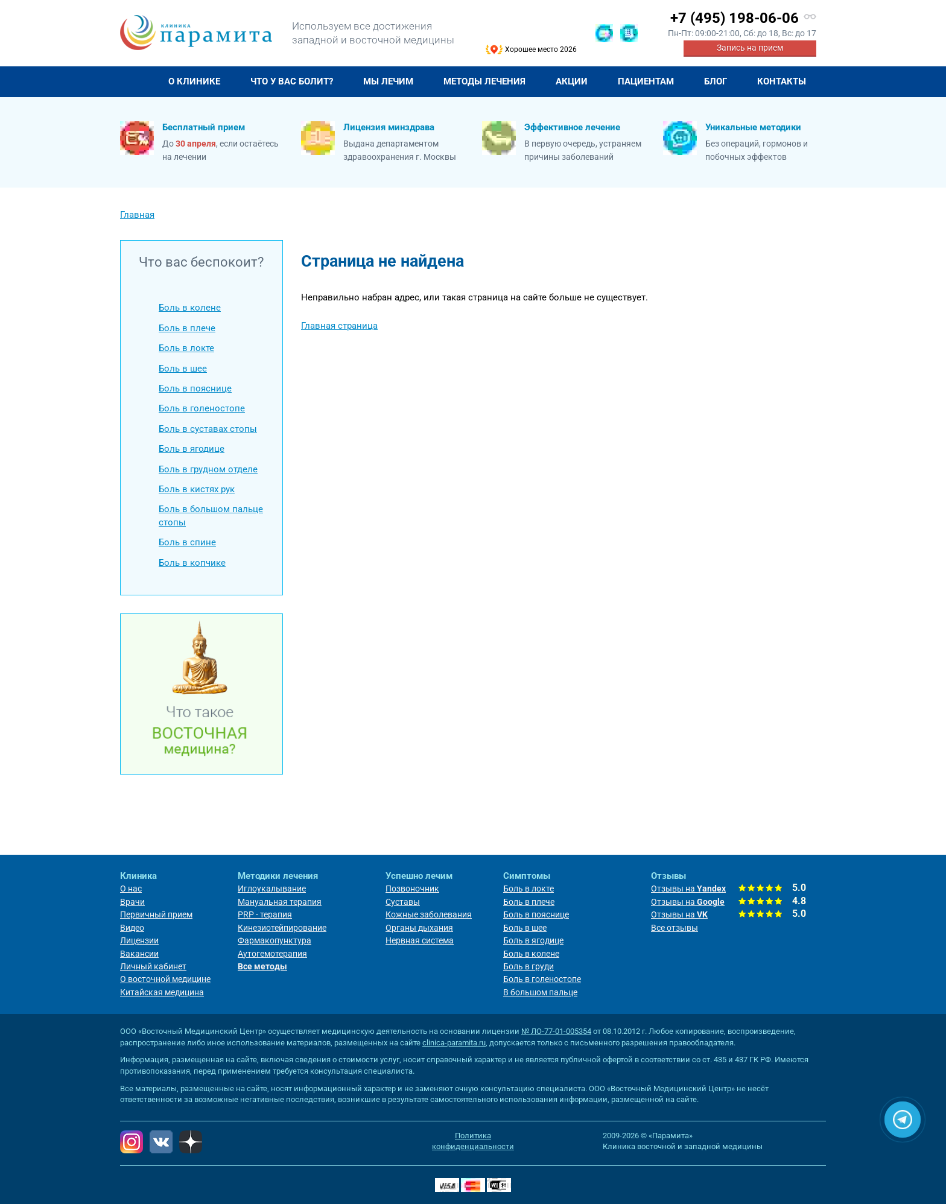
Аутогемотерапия (272, 953)
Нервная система (420, 940)
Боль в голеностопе (202, 408)
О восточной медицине (165, 979)
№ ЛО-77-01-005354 (556, 1031)
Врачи (132, 902)
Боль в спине (187, 542)
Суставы (403, 902)
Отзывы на (688, 888)
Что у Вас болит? (291, 81)
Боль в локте (186, 348)
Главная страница (339, 325)
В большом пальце (540, 992)
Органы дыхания (419, 928)
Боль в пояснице (195, 388)
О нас (131, 888)
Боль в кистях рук (197, 489)
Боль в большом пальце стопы (211, 515)
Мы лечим (388, 81)
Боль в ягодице (191, 448)
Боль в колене (190, 307)
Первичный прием (156, 914)
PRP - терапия (265, 914)
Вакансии (139, 953)
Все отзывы (674, 928)
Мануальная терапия (280, 902)
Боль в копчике (192, 562)
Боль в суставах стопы (208, 428)
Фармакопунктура (274, 940)
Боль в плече (187, 328)
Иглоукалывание (272, 888)
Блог (715, 81)
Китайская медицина (162, 992)
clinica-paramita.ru (454, 1042)
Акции (572, 81)
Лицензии (139, 940)
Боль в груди (528, 966)
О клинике (194, 81)
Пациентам (646, 81)
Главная (136, 81)
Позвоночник (412, 888)
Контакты (781, 81)
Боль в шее (183, 368)
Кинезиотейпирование (282, 928)
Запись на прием (750, 47)
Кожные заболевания (429, 914)
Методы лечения (484, 81)
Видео (132, 928)
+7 (734, 18)
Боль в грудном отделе (208, 469)
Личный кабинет (153, 966)
